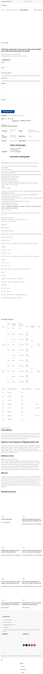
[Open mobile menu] (3, 5)
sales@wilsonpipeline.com (7, 1)
